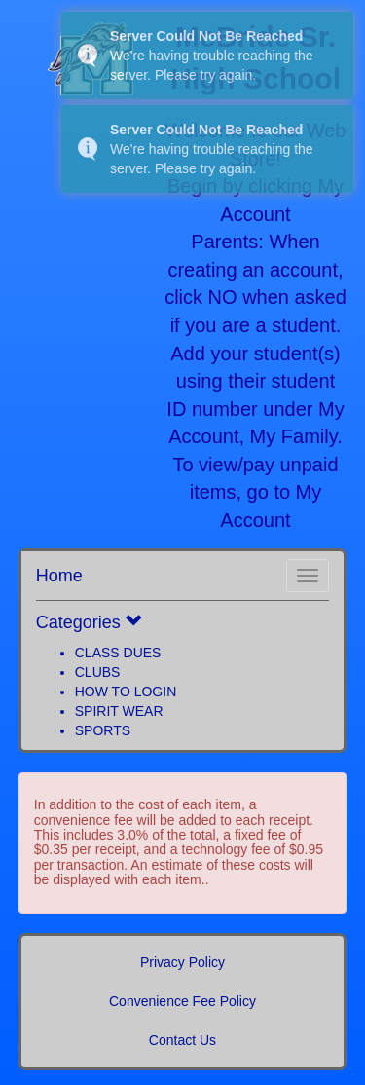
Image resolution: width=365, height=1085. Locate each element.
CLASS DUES (118, 652)
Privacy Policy (182, 962)
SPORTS (102, 730)
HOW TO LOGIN (126, 691)
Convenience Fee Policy (182, 1001)
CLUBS (98, 672)
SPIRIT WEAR (119, 711)
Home (59, 575)
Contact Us (182, 1040)
